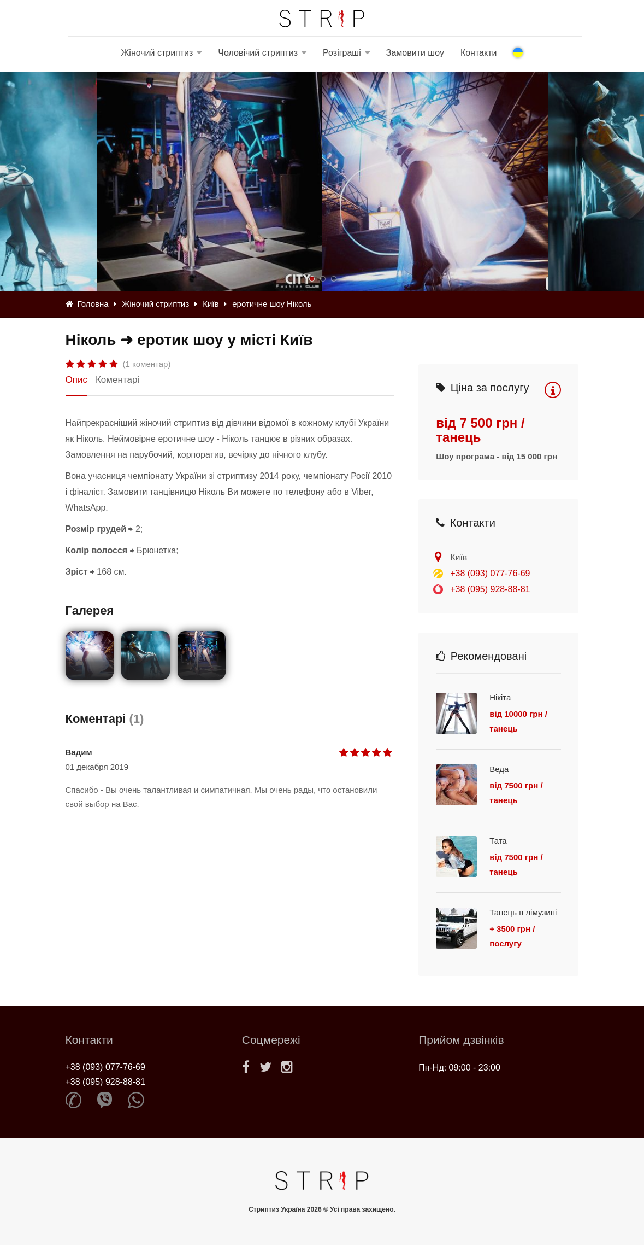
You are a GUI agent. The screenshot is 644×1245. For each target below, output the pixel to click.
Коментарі (117, 380)
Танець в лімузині (523, 912)
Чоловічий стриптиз (258, 52)
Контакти (478, 52)
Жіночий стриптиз (157, 52)
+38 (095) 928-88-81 (490, 589)
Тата (498, 840)
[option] (435, 181)
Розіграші (342, 52)
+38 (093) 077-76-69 (490, 573)
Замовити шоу (415, 52)
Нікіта (500, 697)
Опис (76, 380)
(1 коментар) (147, 364)
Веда (499, 769)
